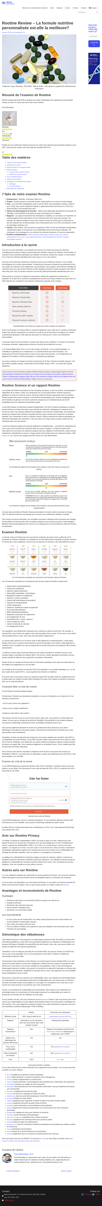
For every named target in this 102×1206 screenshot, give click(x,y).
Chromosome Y (50, 1038)
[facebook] (86, 1194)
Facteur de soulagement (15, 1124)
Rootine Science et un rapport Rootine (20, 172)
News (46, 9)
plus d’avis (43, 1145)
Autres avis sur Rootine (15, 183)
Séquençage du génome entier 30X (60, 1023)
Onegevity (10, 1112)
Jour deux (10, 1089)
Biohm (9, 1084)
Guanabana (11, 1093)
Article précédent (12, 1178)
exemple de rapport (9, 442)
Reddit (4, 882)
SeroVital (10, 1129)
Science (63, 9)
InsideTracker (11, 1103)
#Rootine (66, 892)
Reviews (73, 9)
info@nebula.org (10, 1200)
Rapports (54, 9)
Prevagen (10, 1119)
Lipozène (10, 1110)
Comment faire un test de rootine (20, 176)
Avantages (13, 188)
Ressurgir (10, 1126)
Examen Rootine (13, 174)
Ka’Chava (10, 1105)
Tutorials (82, 9)
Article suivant (67, 1178)
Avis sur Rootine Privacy (15, 181)
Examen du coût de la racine (19, 179)
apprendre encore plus (61, 1053)
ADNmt (61, 1038)
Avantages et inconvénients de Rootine (20, 186)
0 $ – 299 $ (60, 1066)
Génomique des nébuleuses (17, 193)
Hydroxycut (11, 1098)
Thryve (9, 1136)
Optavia (9, 1115)
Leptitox (9, 1107)
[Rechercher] (97, 15)
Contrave (10, 1086)
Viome (9, 1138)
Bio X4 (9, 1082)
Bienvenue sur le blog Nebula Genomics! (26, 9)
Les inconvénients (15, 191)
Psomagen (10, 1122)
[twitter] (96, 1194)
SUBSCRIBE (94, 48)
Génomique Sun (12, 1131)
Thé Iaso (10, 1100)
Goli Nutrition (11, 1091)
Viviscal (9, 1141)
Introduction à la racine (15, 169)
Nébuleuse (45, 1006)
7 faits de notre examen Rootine (18, 167)
